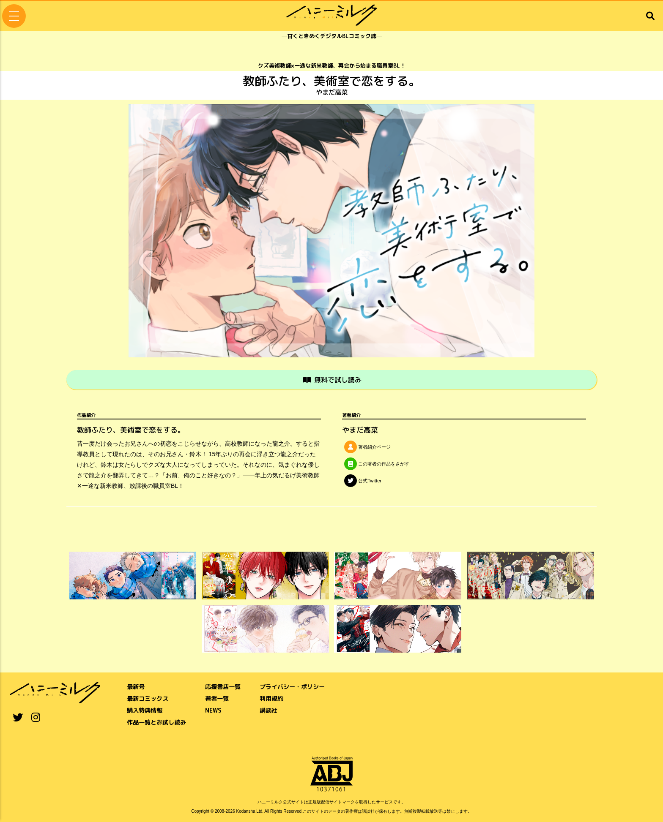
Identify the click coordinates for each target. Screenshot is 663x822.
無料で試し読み (332, 379)
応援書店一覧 (223, 686)
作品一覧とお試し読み (156, 722)
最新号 (136, 686)
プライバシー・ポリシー (292, 686)
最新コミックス (147, 698)
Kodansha (245, 810)
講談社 (268, 710)
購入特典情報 (144, 710)
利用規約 (271, 698)
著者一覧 (217, 698)
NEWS (213, 710)
